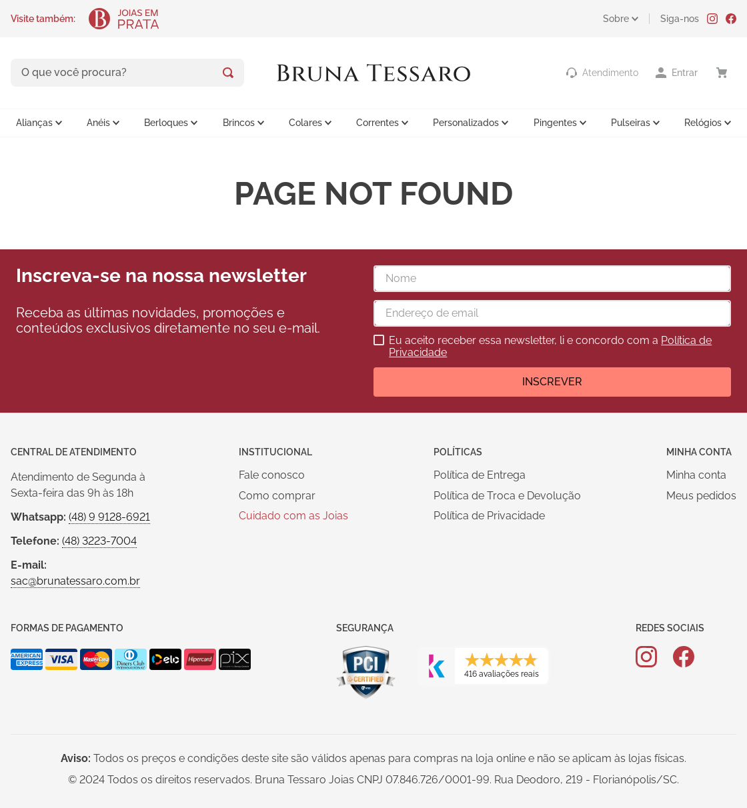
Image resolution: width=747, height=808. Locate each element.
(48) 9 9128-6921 (109, 517)
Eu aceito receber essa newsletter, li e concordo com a (550, 347)
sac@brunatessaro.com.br (75, 581)
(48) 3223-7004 (99, 541)
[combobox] (127, 73)
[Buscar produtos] (228, 73)
